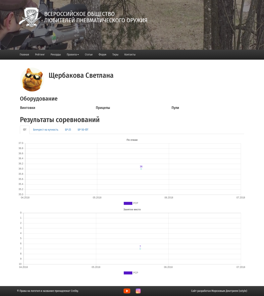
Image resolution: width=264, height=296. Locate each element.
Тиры (115, 54)
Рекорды (56, 54)
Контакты (129, 54)
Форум (102, 54)
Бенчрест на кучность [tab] (45, 129)
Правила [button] (73, 54)
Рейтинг (40, 54)
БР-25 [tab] (68, 129)
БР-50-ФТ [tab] (83, 129)
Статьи (89, 54)
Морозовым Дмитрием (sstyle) (229, 291)
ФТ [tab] (24, 129)
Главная (24, 54)
